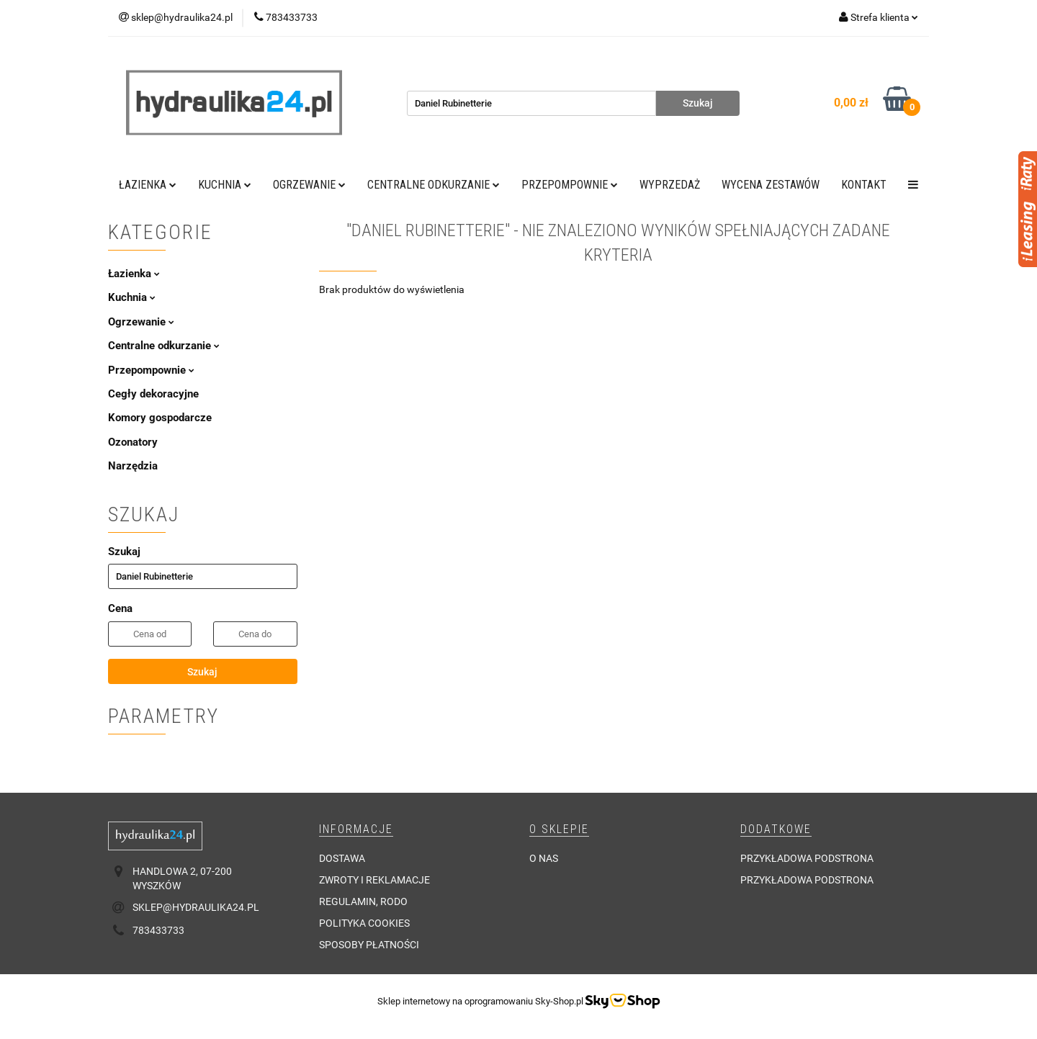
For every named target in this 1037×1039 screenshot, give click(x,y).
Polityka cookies (364, 923)
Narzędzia (133, 465)
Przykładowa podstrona (807, 858)
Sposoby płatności (369, 944)
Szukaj (202, 672)
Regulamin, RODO (363, 901)
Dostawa (342, 858)
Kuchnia (224, 185)
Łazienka (147, 185)
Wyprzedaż (669, 185)
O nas (543, 858)
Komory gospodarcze (160, 417)
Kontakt (863, 185)
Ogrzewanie (309, 185)
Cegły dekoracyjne (153, 393)
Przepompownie (569, 185)
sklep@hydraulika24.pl (196, 907)
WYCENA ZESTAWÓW (771, 185)
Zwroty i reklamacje (374, 880)
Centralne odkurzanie (433, 185)
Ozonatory (133, 442)
